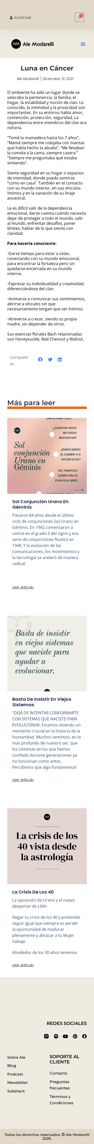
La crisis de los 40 (33, 892)
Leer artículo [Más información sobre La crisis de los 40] (23, 965)
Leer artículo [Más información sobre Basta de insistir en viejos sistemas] (23, 779)
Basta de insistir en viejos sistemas (41, 702)
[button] (83, 44)
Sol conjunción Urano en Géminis (40, 504)
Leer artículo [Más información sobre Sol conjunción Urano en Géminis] (23, 587)
